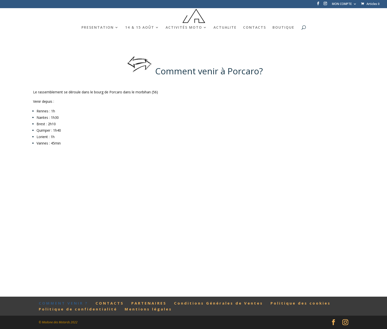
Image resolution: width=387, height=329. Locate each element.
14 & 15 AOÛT (139, 28)
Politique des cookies (301, 303)
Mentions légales (148, 309)
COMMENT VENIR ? (63, 303)
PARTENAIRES (149, 303)
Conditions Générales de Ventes (218, 303)
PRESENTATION (97, 28)
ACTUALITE (225, 28)
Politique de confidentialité (78, 309)
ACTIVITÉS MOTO (184, 28)
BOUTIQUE (283, 28)
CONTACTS (254, 28)
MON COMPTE (342, 4)
